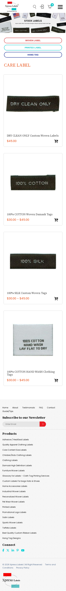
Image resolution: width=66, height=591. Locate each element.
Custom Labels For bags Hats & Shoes (21, 481)
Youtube (22, 550)
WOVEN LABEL (33, 40)
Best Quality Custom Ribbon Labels (19, 533)
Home (5, 407)
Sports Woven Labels (12, 522)
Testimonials (28, 407)
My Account (42, 7)
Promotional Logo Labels (14, 512)
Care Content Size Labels (14, 450)
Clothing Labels (10, 460)
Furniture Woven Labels (13, 470)
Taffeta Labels (9, 527)
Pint (17, 550)
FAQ (41, 407)
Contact (51, 407)
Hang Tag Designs (11, 538)
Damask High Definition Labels (17, 465)
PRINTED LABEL (33, 47)
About (15, 407)
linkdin (13, 550)
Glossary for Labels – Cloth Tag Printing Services (25, 475)
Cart (51, 5)
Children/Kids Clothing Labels (17, 455)
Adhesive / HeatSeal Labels (15, 439)
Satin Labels (8, 517)
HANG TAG (33, 55)
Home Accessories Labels (14, 486)
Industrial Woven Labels (14, 491)
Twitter (8, 550)
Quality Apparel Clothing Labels (17, 444)
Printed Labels (9, 507)
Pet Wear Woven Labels (13, 501)
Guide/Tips (7, 411)
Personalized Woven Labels (15, 496)
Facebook (3, 550)
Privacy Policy (22, 567)
